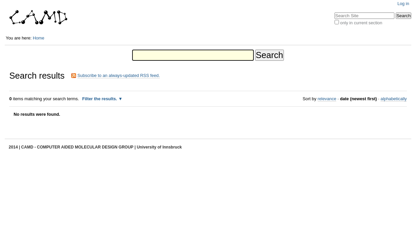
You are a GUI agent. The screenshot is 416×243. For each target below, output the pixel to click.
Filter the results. (100, 98)
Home (38, 37)
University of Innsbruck (159, 147)
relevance (327, 98)
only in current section (361, 22)
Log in (403, 3)
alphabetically (394, 98)
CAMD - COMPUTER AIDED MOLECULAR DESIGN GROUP (77, 147)
